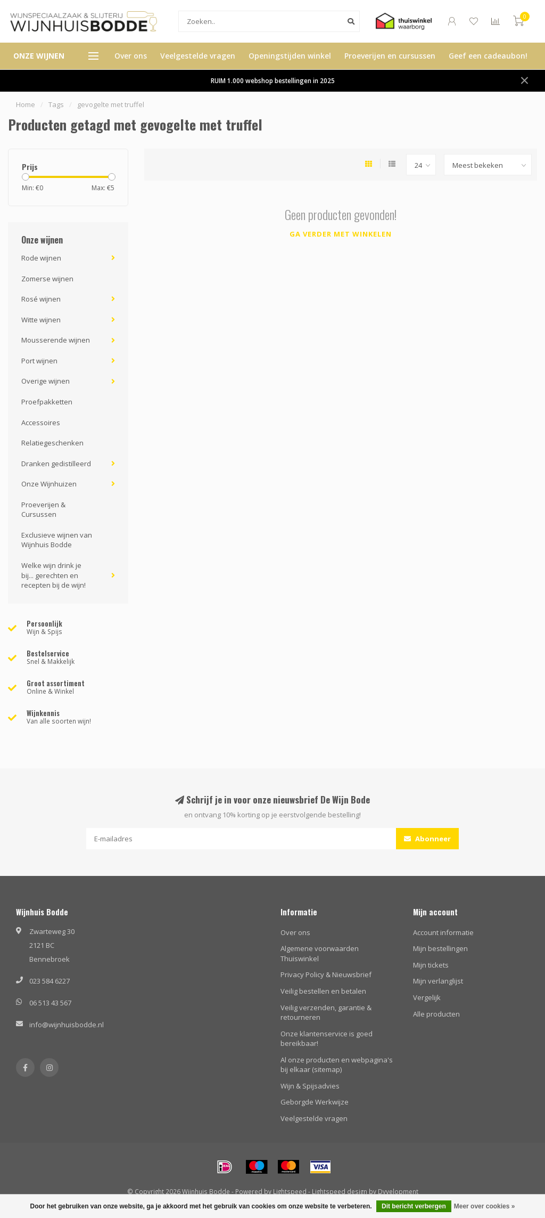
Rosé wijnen (41, 299)
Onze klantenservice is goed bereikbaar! (326, 1039)
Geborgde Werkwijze (314, 1102)
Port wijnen (39, 361)
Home (25, 104)
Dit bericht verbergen (414, 1206)
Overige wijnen (45, 381)
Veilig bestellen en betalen (323, 991)
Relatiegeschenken (52, 443)
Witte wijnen (41, 319)
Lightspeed (290, 1191)
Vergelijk (427, 997)
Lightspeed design (339, 1191)
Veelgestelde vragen (197, 56)
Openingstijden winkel (290, 56)
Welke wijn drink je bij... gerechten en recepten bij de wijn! (53, 575)
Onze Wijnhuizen (49, 484)
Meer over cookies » (484, 1206)
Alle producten (436, 1014)
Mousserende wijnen (55, 340)
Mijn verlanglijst (438, 981)
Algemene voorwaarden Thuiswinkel (319, 953)
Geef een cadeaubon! (488, 56)
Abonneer (427, 838)
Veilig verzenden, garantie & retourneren (325, 1012)
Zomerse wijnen (47, 278)
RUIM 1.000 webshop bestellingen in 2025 (273, 80)
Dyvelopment (398, 1191)
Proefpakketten (46, 402)
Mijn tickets (431, 965)
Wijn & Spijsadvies (310, 1086)
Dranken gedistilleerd (56, 463)
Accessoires (40, 422)
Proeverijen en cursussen (389, 56)
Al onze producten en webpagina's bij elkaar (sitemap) (336, 1065)
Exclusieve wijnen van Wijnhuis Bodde (56, 540)
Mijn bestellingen (440, 948)
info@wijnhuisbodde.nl (66, 1024)
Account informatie (443, 932)
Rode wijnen (41, 258)
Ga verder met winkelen (341, 234)
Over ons (130, 56)
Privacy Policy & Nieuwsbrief (325, 974)
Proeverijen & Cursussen (43, 509)
